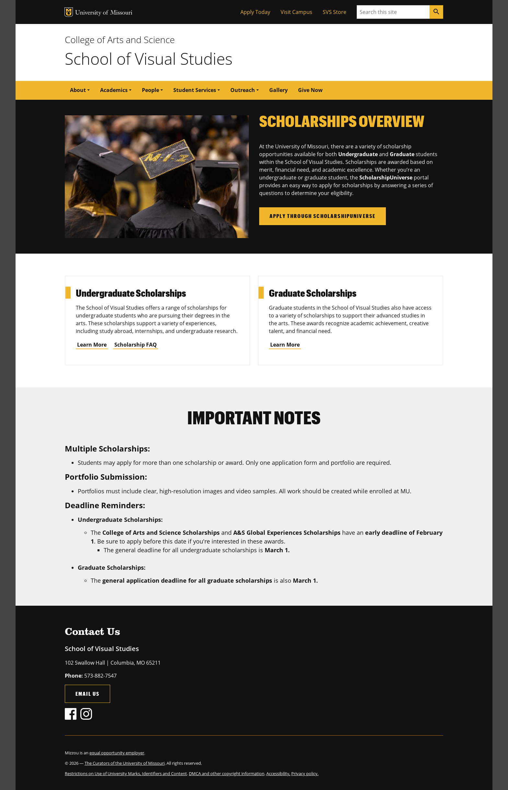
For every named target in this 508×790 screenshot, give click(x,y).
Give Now (310, 90)
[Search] (436, 12)
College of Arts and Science (120, 39)
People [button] (150, 90)
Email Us (87, 694)
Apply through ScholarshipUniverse (322, 216)
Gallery (278, 90)
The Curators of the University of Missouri (125, 763)
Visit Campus (296, 12)
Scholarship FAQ (135, 344)
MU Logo (68, 12)
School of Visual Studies (148, 58)
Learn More (92, 344)
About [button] (78, 90)
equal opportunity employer (116, 753)
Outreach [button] (242, 90)
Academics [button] (114, 90)
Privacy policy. (304, 773)
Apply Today (255, 12)
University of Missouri (104, 13)
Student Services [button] (194, 90)
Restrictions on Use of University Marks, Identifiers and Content (126, 773)
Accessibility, (278, 773)
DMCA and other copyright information (226, 773)
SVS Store (334, 12)
